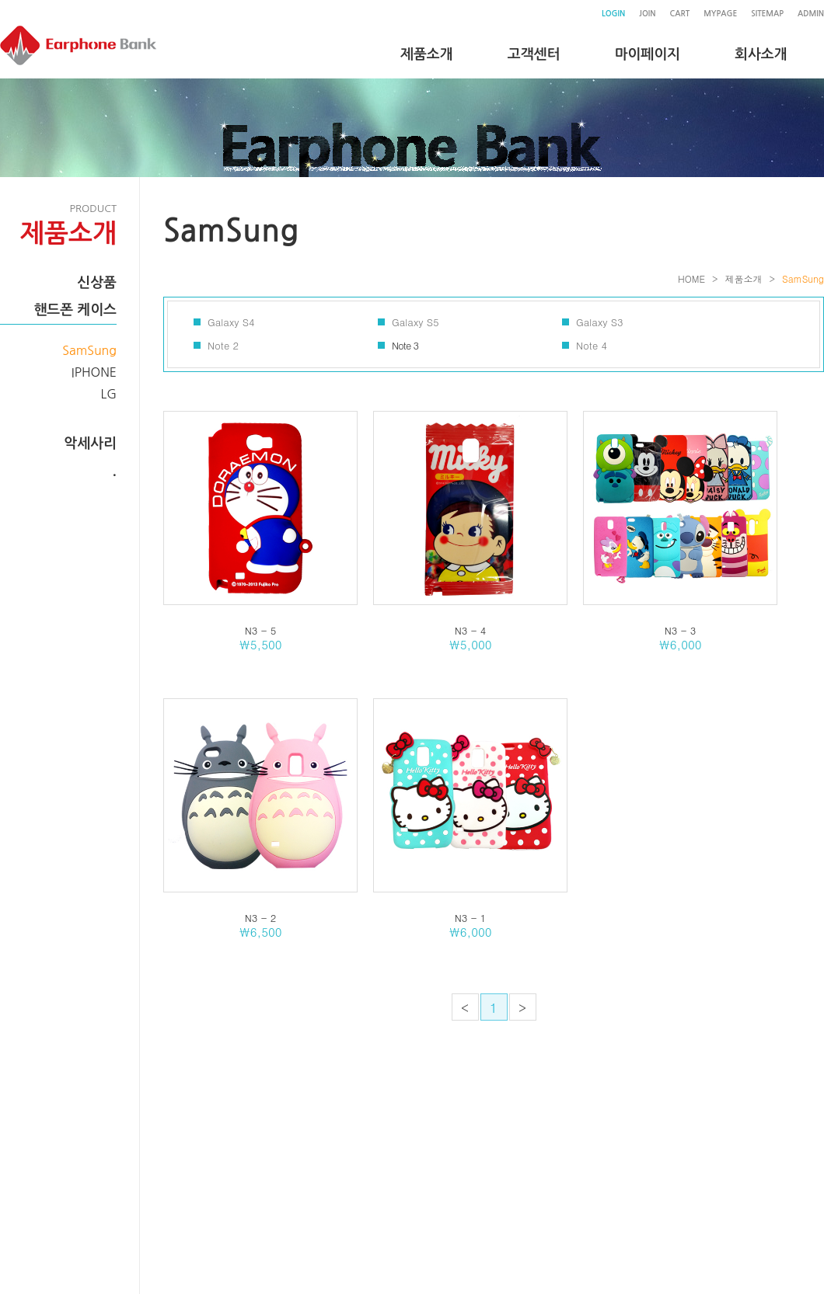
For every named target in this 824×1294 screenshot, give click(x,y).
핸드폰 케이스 (75, 310)
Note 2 (223, 345)
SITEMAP (767, 13)
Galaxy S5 (415, 322)
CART (679, 13)
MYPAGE (720, 13)
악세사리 (90, 443)
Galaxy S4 (231, 322)
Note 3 (405, 345)
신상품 (97, 283)
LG (109, 394)
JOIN (647, 13)
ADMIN (811, 13)
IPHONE (94, 372)
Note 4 (591, 345)
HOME (691, 278)
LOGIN (613, 13)
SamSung (89, 350)
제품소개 (743, 278)
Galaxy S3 (599, 322)
